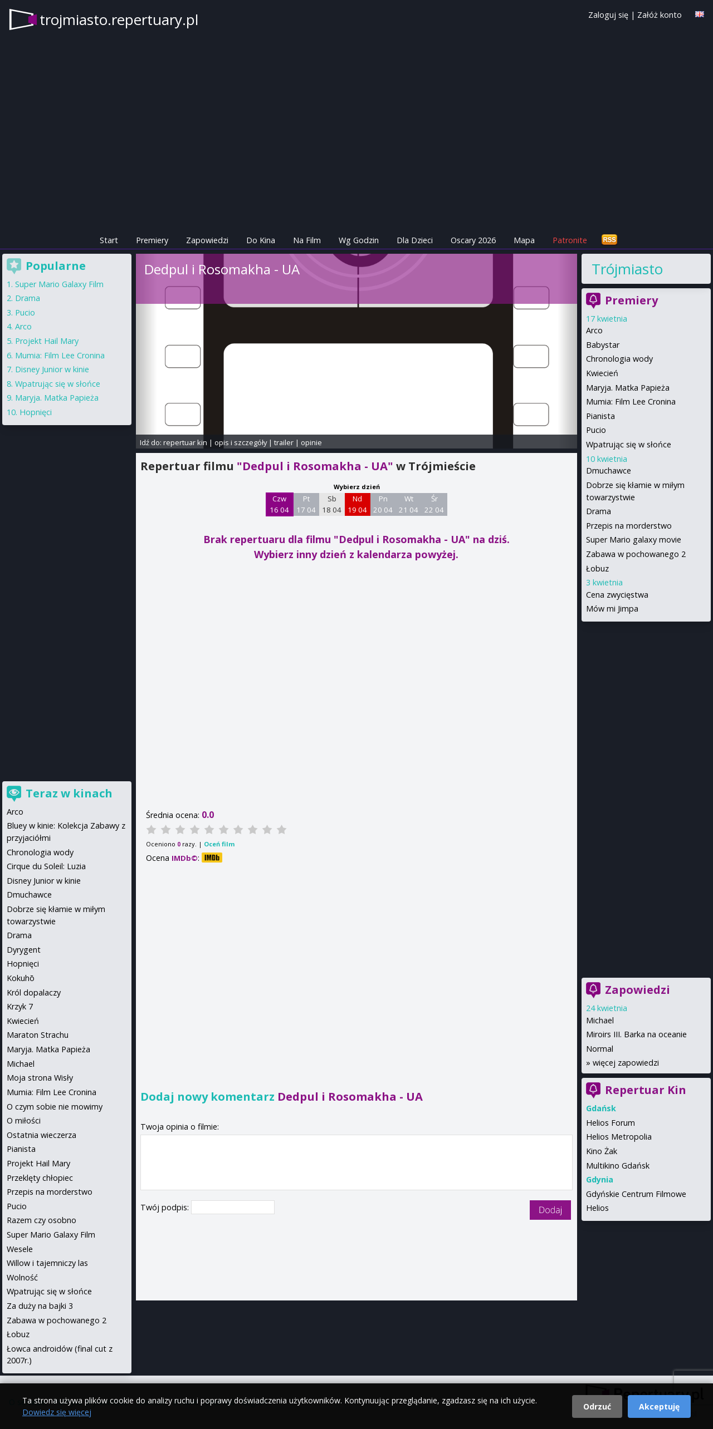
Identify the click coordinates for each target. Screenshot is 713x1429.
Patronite (570, 240)
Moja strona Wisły (40, 1077)
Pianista (600, 416)
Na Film (307, 240)
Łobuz (597, 568)
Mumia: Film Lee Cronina (631, 401)
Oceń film (219, 844)
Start (109, 240)
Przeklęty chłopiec (40, 1177)
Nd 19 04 (357, 504)
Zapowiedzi (207, 240)
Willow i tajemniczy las (47, 1263)
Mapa (524, 240)
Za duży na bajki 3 (40, 1305)
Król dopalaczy (34, 992)
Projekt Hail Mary (47, 341)
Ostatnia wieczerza (41, 1135)
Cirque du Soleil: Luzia (46, 866)
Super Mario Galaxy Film (59, 284)
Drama (598, 511)
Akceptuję (659, 1406)
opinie (311, 442)
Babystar (602, 344)
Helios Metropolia (619, 1136)
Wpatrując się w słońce (628, 444)
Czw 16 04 (279, 504)
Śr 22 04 (434, 504)
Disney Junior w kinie (52, 369)
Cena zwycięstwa (617, 594)
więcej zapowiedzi (626, 1062)
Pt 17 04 (306, 504)
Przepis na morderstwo (629, 525)
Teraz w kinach (69, 793)
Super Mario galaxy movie (633, 539)
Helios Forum (610, 1122)
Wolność (22, 1277)
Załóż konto (659, 14)
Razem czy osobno (41, 1220)
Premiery (152, 240)
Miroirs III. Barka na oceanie (636, 1034)
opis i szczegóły (240, 442)
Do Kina (260, 240)
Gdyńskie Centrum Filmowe (636, 1194)
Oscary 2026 (473, 240)
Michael (600, 1020)
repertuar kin (185, 442)
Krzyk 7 (20, 1006)
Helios (597, 1208)
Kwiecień (602, 373)
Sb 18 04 (331, 504)
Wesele (20, 1249)
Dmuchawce (608, 470)
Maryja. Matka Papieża (628, 387)
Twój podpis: (165, 1207)
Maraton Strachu (38, 1034)
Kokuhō (21, 978)
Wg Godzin (359, 240)
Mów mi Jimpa (612, 608)
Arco (594, 330)
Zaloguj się (608, 14)
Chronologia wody (619, 358)
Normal (599, 1048)
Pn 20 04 (383, 504)
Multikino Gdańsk (617, 1165)
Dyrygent (24, 949)
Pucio (596, 430)
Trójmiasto (627, 269)
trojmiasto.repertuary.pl (119, 19)
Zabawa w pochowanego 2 (636, 554)
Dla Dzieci (415, 240)
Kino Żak (601, 1151)
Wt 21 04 (408, 504)
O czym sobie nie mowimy (54, 1106)
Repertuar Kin (645, 1089)
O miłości (24, 1120)
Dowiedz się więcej (56, 1412)
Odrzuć (597, 1406)
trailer (284, 442)
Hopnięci (35, 412)
